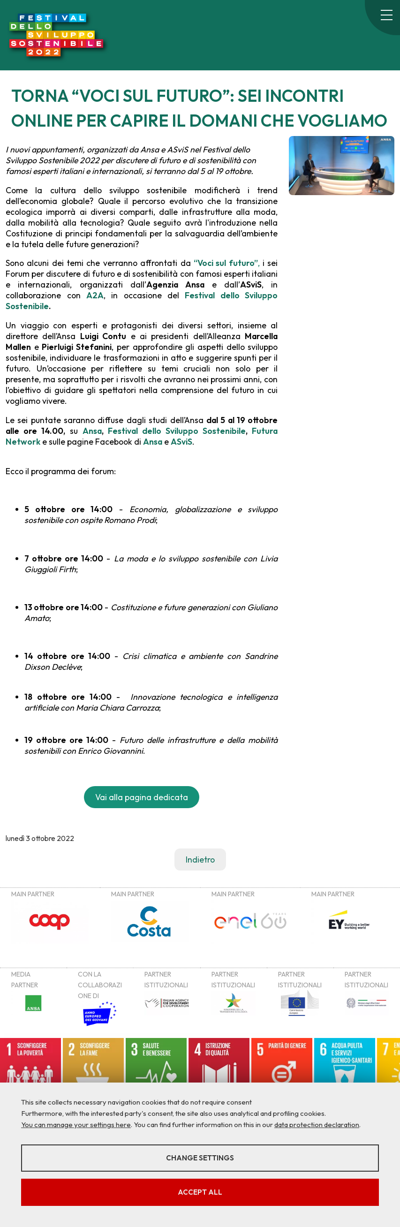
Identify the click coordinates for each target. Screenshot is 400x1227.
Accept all (200, 1192)
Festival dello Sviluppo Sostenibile (177, 430)
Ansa (92, 430)
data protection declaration (316, 1124)
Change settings (200, 1157)
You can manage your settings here (76, 1124)
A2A (95, 295)
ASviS (181, 441)
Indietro (200, 859)
